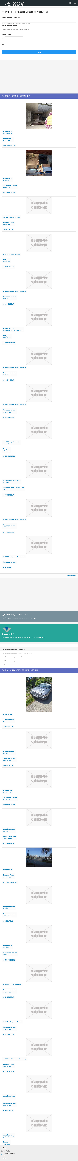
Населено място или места (11, 17)
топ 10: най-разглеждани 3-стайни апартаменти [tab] (17, 657)
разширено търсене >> (39, 57)
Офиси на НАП (8, 634)
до (3, 44)
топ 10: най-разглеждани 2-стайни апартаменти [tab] (17, 653)
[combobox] (39, 29)
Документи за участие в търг (15, 615)
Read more (4, 1155)
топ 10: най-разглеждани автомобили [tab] (14, 661)
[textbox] (39, 29)
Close (4, 1148)
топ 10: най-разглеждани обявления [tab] (13, 649)
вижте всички (71, 575)
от (3, 38)
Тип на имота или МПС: (10, 25)
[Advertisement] (38, 76)
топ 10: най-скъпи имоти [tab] (9, 665)
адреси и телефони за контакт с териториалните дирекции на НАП (23, 637)
